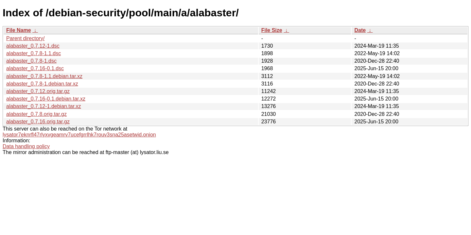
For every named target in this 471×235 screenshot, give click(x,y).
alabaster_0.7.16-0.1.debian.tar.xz (45, 99)
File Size (271, 30)
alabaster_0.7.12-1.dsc (33, 46)
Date (360, 30)
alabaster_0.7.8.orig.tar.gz (36, 114)
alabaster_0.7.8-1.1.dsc (33, 53)
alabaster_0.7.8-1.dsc (31, 61)
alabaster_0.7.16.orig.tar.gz (38, 121)
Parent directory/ (25, 38)
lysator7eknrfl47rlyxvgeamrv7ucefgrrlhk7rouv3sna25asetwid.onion (79, 134)
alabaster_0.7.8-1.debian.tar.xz (42, 83)
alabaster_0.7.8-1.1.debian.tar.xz (44, 76)
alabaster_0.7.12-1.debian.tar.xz (43, 106)
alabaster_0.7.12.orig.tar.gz (38, 91)
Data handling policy (26, 146)
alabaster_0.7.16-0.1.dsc (35, 68)
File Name (18, 30)
